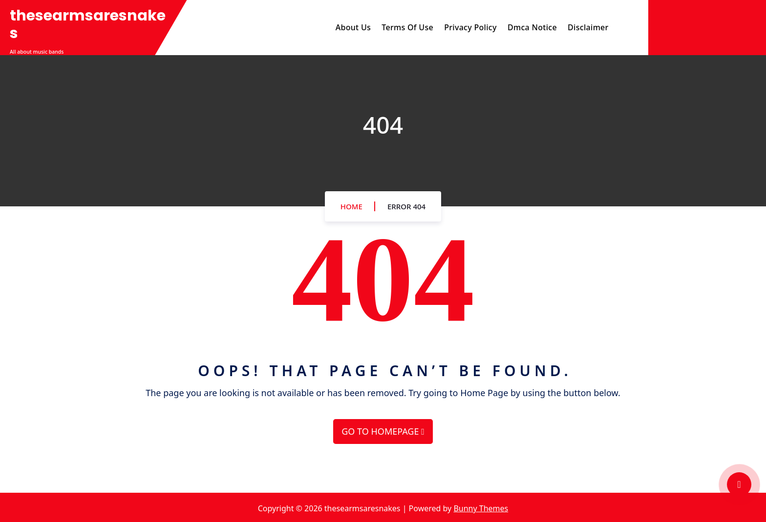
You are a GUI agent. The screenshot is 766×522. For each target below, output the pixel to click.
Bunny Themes (480, 508)
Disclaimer (588, 27)
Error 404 (406, 206)
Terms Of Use (407, 27)
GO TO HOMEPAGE (382, 431)
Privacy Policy (470, 27)
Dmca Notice (532, 27)
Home (351, 206)
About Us (353, 27)
